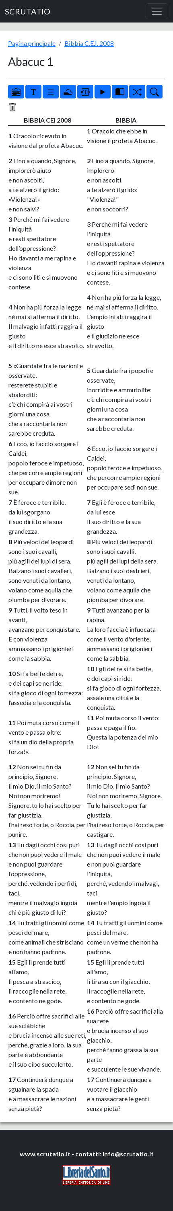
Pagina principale (32, 43)
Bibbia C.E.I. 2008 (89, 43)
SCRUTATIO (27, 11)
